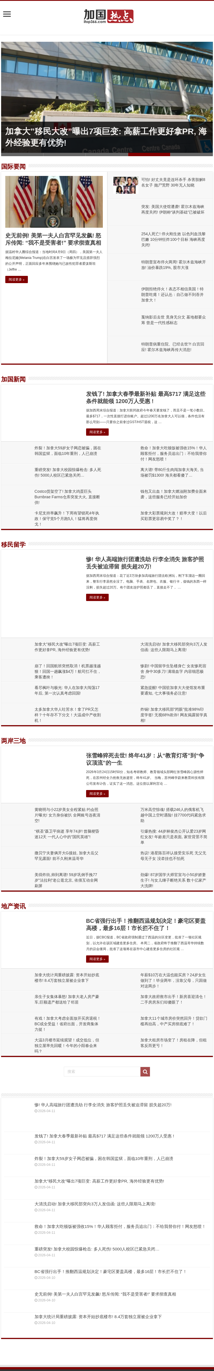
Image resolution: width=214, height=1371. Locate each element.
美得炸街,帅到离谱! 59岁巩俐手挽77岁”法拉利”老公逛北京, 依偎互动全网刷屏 (66, 880)
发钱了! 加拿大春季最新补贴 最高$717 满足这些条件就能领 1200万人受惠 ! (104, 1136)
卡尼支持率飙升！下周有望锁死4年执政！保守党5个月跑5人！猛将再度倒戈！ (67, 518)
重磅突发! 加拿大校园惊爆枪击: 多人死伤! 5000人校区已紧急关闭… (97, 1249)
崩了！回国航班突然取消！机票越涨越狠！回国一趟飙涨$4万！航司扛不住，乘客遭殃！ (68, 671)
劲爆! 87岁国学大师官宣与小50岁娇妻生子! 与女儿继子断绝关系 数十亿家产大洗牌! (173, 880)
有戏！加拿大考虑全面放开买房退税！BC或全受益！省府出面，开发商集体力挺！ (68, 1024)
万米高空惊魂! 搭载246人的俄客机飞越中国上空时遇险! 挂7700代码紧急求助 (173, 815)
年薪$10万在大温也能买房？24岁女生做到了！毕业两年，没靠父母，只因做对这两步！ (173, 980)
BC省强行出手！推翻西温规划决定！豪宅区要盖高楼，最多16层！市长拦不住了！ (111, 1271)
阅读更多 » (17, 279)
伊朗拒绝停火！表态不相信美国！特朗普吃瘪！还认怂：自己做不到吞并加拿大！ (172, 294)
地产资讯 (13, 906)
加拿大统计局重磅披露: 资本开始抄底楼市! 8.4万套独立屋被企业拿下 (98, 1316)
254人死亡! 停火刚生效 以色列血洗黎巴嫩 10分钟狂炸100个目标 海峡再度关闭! (173, 239)
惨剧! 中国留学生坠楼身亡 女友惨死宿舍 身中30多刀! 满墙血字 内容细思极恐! (173, 671)
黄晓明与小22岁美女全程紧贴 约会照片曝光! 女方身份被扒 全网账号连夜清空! (67, 815)
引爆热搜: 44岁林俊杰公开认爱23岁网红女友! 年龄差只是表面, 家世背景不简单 (173, 837)
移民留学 (13, 544)
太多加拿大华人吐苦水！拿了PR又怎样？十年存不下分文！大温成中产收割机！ (68, 715)
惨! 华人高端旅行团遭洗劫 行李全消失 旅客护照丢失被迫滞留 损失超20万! (103, 1104)
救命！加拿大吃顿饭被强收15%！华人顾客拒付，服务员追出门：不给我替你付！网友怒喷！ (173, 453)
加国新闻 (13, 379)
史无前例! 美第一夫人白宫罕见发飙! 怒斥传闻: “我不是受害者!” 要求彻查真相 (105, 1294)
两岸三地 (13, 740)
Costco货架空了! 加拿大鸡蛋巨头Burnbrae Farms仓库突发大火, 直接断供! (67, 497)
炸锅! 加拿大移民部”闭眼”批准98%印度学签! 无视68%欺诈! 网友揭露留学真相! (173, 715)
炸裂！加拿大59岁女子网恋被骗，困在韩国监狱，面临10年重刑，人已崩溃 (104, 1158)
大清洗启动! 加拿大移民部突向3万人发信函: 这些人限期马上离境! (95, 1203)
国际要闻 (13, 166)
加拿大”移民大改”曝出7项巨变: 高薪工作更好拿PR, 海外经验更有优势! (99, 1181)
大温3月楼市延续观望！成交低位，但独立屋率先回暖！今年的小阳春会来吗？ (67, 1045)
